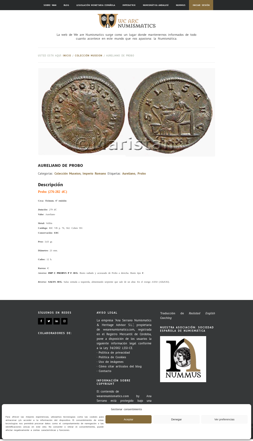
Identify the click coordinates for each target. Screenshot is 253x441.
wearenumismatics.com (113, 396)
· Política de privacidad (113, 352)
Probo (142, 173)
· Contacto (104, 371)
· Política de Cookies (111, 357)
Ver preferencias (224, 419)
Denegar (176, 419)
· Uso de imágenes (110, 362)
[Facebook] (41, 321)
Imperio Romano (94, 173)
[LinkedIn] (56, 321)
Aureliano (128, 173)
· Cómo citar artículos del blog (119, 366)
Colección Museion (88, 55)
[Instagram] (64, 321)
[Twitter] (49, 321)
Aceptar (128, 419)
